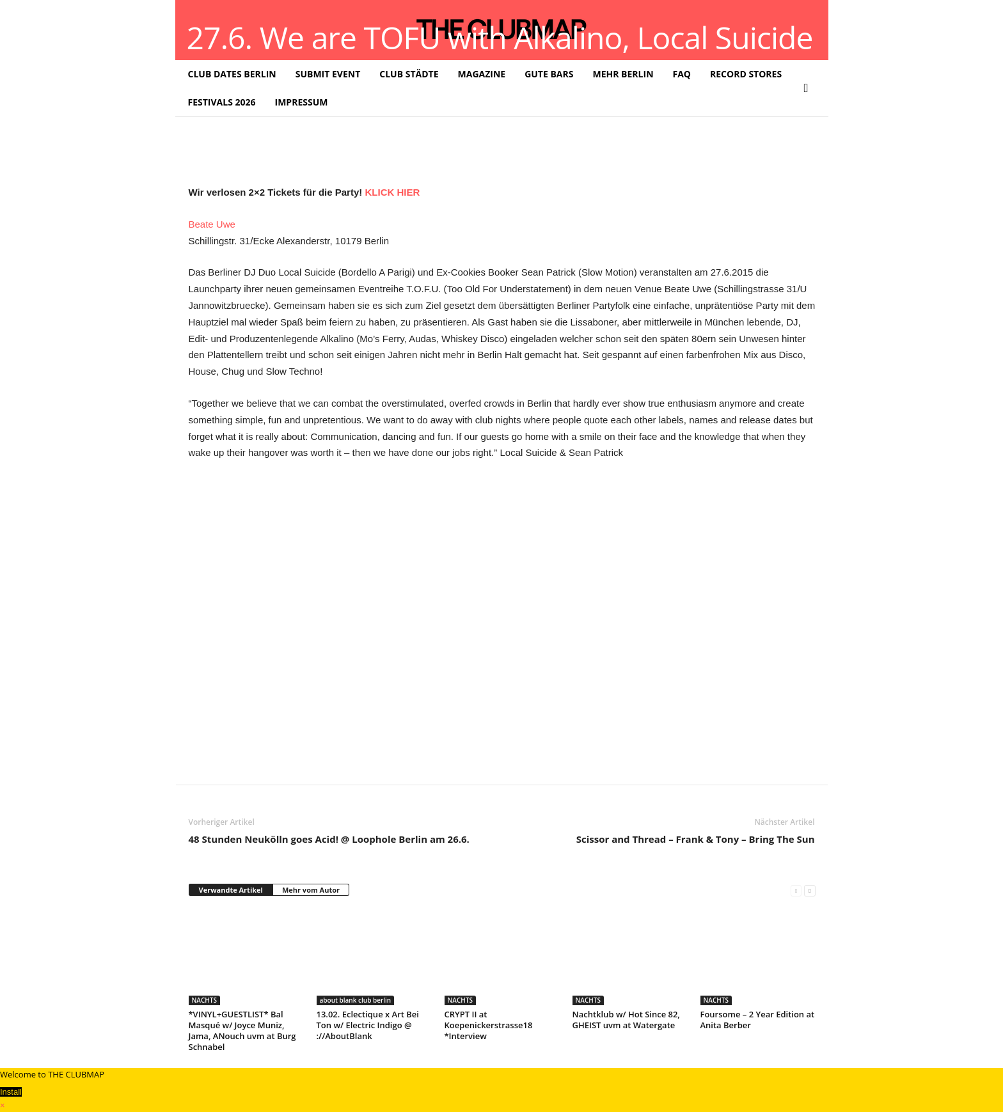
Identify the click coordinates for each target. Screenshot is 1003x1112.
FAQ (682, 74)
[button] (809, 88)
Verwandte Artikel (231, 890)
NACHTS (204, 1000)
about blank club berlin (355, 1000)
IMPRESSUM (301, 102)
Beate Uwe (212, 224)
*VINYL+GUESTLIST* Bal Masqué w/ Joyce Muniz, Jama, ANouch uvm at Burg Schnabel (242, 1030)
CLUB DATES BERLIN (232, 74)
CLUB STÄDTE (408, 74)
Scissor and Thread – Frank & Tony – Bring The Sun (695, 839)
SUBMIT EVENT (328, 74)
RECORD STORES (746, 74)
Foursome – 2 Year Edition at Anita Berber (757, 1019)
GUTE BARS (549, 74)
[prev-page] (796, 890)
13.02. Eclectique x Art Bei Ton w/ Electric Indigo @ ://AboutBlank (368, 1025)
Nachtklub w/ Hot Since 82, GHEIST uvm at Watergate (626, 1019)
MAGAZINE (482, 74)
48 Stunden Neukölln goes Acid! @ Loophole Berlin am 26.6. (329, 839)
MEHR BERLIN (622, 74)
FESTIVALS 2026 (222, 102)
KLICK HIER (392, 192)
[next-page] (809, 890)
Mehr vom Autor (311, 890)
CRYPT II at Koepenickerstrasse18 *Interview (489, 1025)
